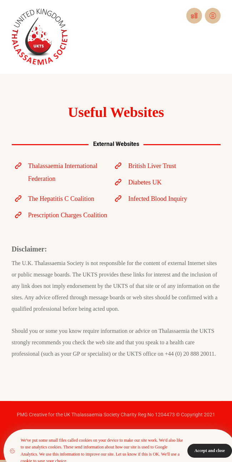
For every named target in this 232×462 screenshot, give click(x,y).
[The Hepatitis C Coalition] (62, 198)
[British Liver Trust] (162, 165)
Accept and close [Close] (210, 450)
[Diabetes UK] (162, 182)
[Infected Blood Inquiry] (162, 198)
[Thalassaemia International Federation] (62, 172)
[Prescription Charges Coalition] (62, 215)
